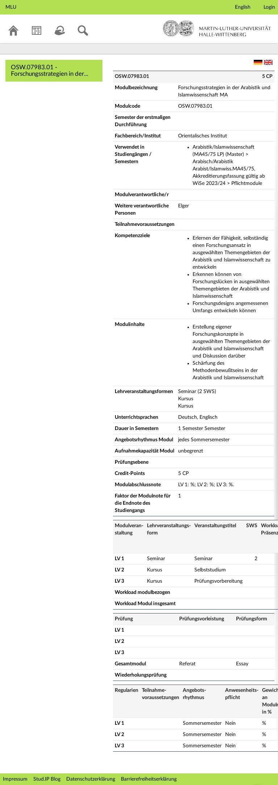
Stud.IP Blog (46, 779)
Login (269, 7)
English (242, 7)
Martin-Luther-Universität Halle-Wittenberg (217, 28)
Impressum (15, 779)
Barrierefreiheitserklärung (149, 779)
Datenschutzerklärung (90, 779)
